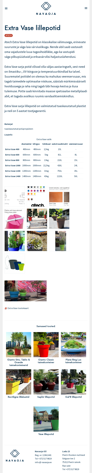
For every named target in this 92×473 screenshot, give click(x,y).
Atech (9, 35)
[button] (25, 300)
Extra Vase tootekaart (18, 308)
